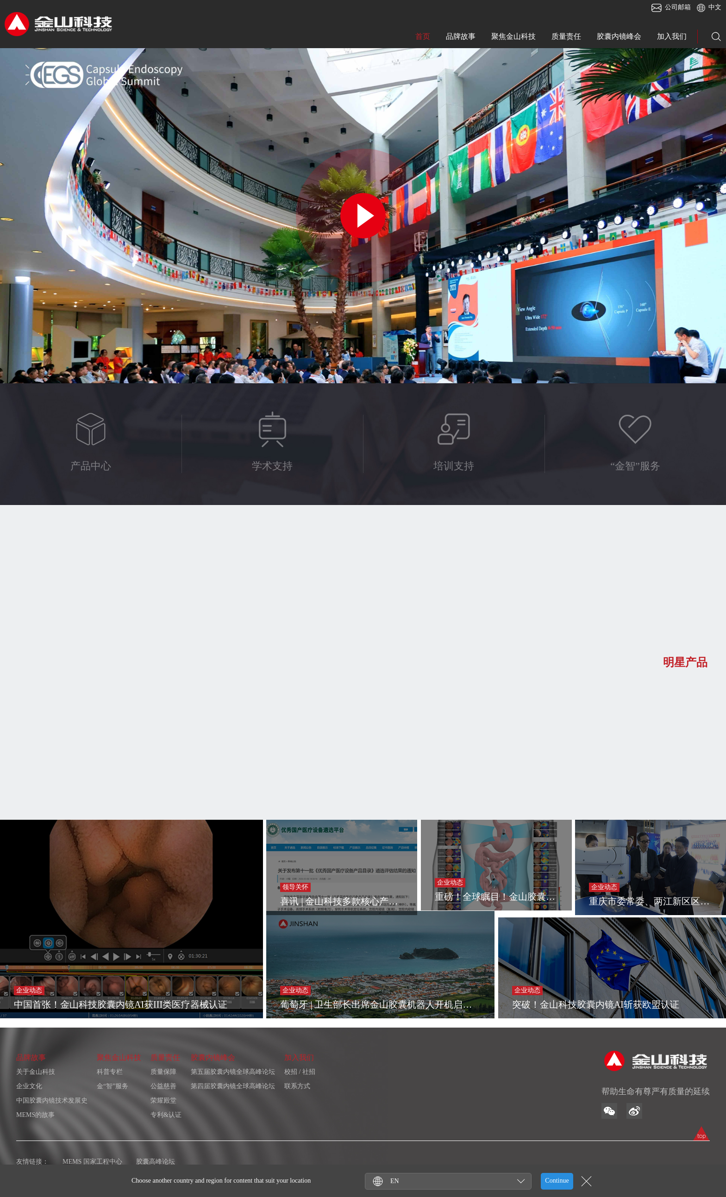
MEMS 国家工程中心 (92, 1161)
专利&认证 (166, 1114)
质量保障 (163, 1071)
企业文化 (29, 1086)
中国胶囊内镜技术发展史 (52, 1100)
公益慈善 (163, 1086)
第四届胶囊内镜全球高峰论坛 (233, 1086)
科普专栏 (110, 1071)
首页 (422, 36)
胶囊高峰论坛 (155, 1161)
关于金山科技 (35, 1071)
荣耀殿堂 (163, 1100)
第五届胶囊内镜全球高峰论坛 (233, 1071)
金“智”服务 (112, 1086)
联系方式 (297, 1086)
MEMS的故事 (35, 1114)
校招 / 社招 (299, 1071)
